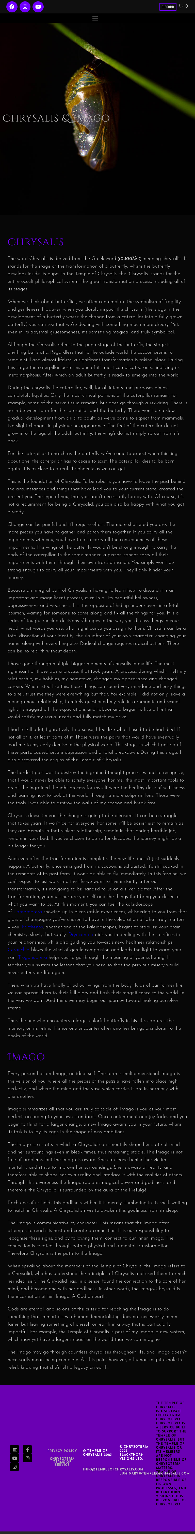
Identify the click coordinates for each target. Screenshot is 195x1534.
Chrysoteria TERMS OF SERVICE (62, 1464)
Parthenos (32, 929)
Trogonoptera (32, 960)
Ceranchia (18, 952)
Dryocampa (80, 937)
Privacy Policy (62, 1453)
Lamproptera (27, 914)
